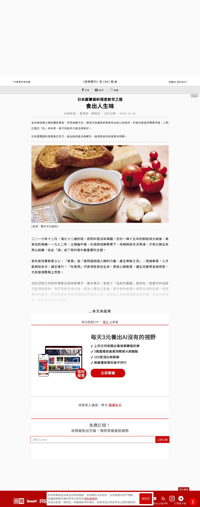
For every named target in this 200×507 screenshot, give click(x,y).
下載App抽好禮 (159, 503)
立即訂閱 (162, 439)
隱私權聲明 (90, 498)
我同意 (146, 498)
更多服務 (183, 489)
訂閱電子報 (180, 503)
